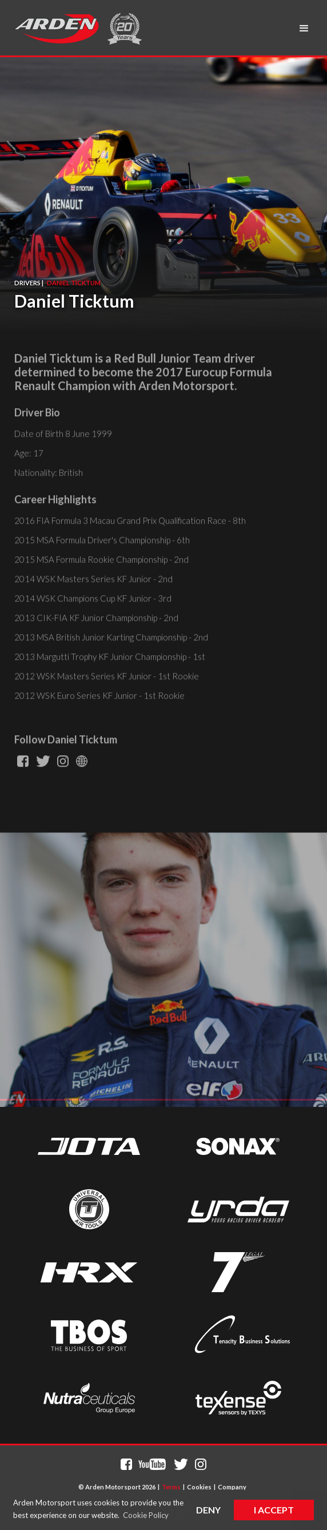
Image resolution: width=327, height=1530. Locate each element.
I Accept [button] (274, 1509)
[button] (304, 28)
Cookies (199, 1487)
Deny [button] (208, 1509)
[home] (56, 28)
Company (232, 1487)
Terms (171, 1487)
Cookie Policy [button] (146, 1515)
